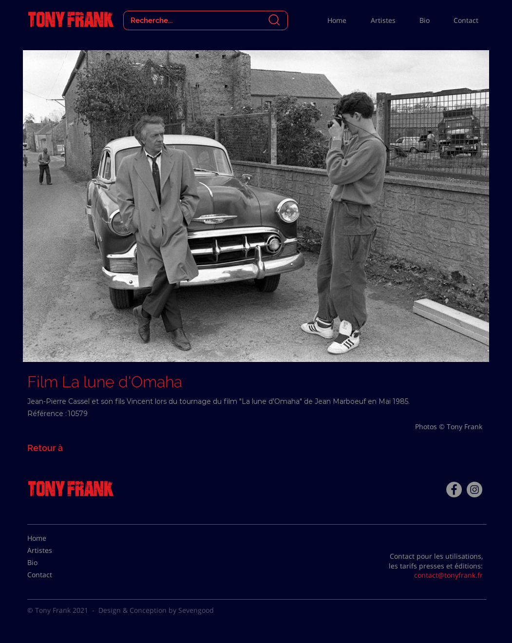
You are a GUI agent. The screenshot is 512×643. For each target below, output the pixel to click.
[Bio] (51, 562)
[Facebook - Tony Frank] (454, 489)
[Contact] (51, 574)
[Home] (51, 538)
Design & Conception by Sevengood (156, 610)
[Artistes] (51, 550)
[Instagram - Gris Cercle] (474, 489)
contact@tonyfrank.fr (448, 575)
